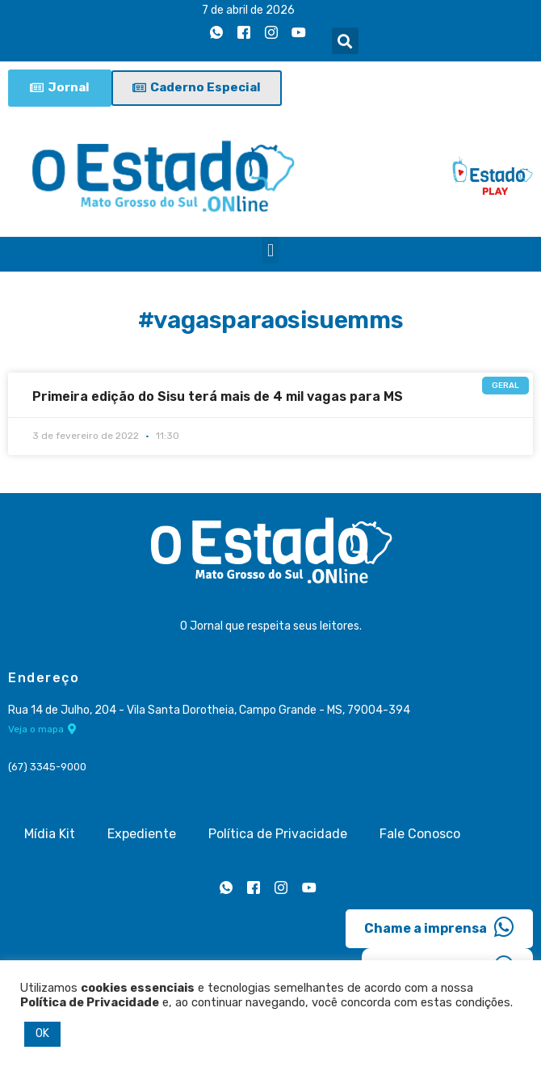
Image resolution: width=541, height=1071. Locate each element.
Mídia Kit (49, 833)
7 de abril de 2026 (248, 10)
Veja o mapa (42, 729)
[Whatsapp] (216, 33)
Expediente (141, 833)
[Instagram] (271, 33)
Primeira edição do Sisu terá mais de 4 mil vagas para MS (217, 396)
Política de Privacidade (277, 833)
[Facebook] (244, 33)
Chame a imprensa (439, 927)
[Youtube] (299, 33)
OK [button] (42, 1033)
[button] (345, 40)
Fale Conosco (420, 833)
